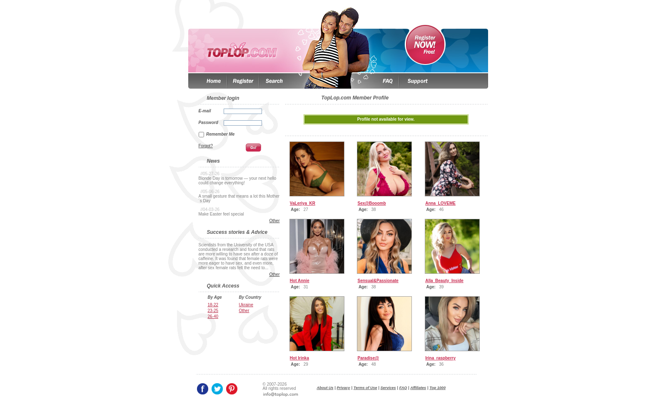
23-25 (213, 310)
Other (274, 220)
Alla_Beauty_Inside (444, 280)
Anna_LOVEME (440, 203)
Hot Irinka (299, 358)
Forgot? (206, 146)
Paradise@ (368, 358)
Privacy (343, 388)
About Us (325, 388)
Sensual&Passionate (378, 280)
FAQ (403, 388)
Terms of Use (365, 388)
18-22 (213, 304)
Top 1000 (437, 388)
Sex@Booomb (372, 203)
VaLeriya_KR (302, 203)
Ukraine (246, 304)
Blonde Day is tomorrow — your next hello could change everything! (238, 180)
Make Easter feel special (221, 214)
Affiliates (418, 388)
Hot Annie (299, 280)
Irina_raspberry (440, 358)
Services (388, 388)
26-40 (213, 316)
